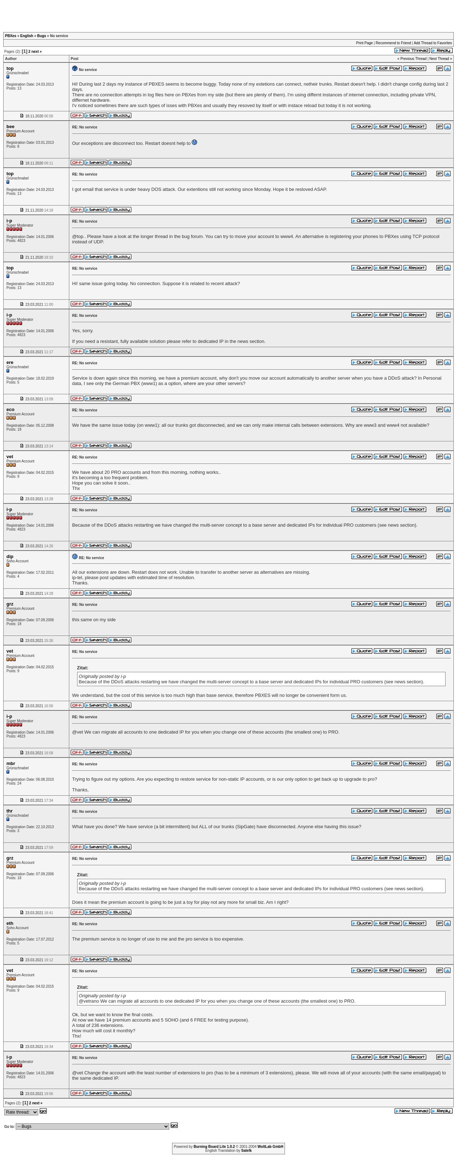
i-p (9, 220)
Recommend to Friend (393, 43)
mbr (10, 763)
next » (36, 52)
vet (9, 456)
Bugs (41, 36)
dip (10, 556)
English (26, 36)
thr (9, 811)
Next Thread (439, 59)
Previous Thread (413, 59)
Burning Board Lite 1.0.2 (214, 1147)
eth (10, 923)
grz (10, 604)
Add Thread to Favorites (433, 43)
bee (10, 126)
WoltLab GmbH (270, 1147)
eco (10, 409)
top (10, 68)
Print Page (364, 43)
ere (10, 362)
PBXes (10, 36)
